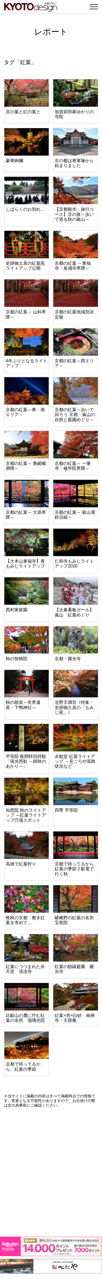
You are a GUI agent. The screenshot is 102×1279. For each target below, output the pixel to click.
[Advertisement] (51, 1172)
